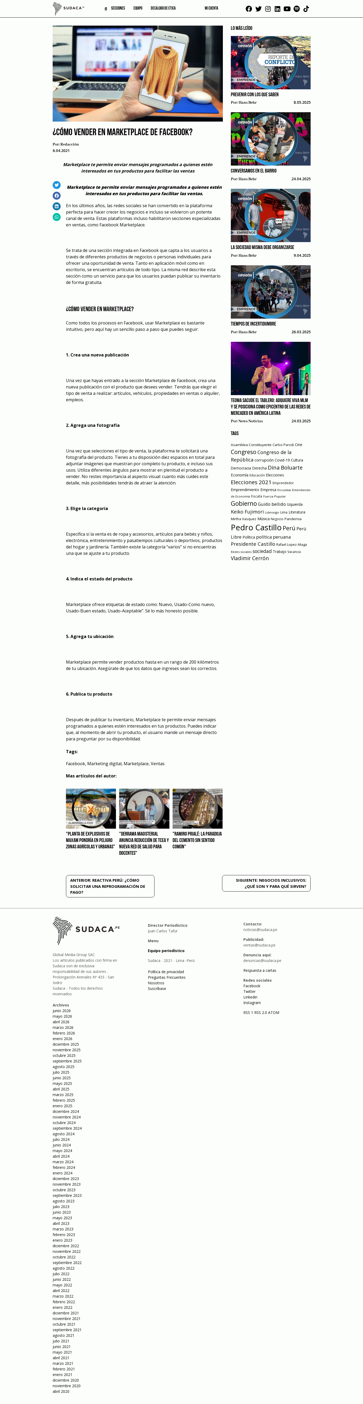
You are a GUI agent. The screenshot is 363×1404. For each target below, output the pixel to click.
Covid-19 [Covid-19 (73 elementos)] (282, 460)
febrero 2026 (64, 1033)
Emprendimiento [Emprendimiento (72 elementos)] (245, 489)
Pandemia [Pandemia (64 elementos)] (293, 518)
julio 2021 (61, 1340)
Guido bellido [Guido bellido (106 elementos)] (272, 504)
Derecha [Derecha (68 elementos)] (259, 468)
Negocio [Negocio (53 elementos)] (277, 519)
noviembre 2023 (67, 1184)
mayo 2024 (62, 1150)
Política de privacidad (166, 971)
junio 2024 (62, 1145)
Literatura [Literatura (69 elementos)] (297, 512)
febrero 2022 (64, 1301)
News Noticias (251, 421)
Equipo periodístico (166, 950)
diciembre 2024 (66, 1111)
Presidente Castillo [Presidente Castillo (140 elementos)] (253, 543)
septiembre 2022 (67, 1262)
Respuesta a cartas (259, 970)
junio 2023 (62, 1212)
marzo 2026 (63, 1027)
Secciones (118, 8)
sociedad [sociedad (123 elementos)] (262, 551)
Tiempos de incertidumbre (253, 324)
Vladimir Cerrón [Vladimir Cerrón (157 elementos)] (250, 558)
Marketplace (136, 764)
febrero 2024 (64, 1167)
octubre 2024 (64, 1122)
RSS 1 (248, 1012)
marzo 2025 (63, 1094)
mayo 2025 (62, 1083)
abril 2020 (61, 1391)
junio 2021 (62, 1346)
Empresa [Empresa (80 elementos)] (268, 489)
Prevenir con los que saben (255, 95)
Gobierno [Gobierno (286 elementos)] (244, 503)
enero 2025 (62, 1105)
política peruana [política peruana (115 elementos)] (273, 537)
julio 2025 (61, 1072)
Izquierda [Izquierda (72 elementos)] (295, 504)
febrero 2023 (64, 1234)
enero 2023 (62, 1240)
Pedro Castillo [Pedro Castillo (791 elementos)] (256, 527)
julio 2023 (61, 1206)
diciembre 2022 (66, 1245)
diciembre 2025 (66, 1044)
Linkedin (250, 997)
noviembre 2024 (67, 1117)
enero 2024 (62, 1173)
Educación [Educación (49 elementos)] (257, 475)
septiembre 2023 (67, 1195)
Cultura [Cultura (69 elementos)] (297, 460)
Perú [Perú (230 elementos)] (289, 528)
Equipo (137, 8)
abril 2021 (61, 1357)
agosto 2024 (63, 1133)
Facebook (75, 764)
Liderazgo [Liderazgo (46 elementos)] (272, 512)
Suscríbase (157, 988)
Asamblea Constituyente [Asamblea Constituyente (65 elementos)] (251, 444)
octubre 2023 (64, 1189)
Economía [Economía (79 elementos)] (239, 475)
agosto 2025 (63, 1066)
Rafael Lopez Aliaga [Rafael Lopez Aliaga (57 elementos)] (291, 544)
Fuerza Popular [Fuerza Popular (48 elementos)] (274, 496)
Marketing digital (104, 764)
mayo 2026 (62, 1016)
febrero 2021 (64, 1368)
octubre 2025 (64, 1055)
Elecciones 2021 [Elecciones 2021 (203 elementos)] (251, 482)
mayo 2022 (62, 1284)
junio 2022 (62, 1279)
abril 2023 (61, 1223)
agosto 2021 (63, 1335)
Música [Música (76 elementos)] (263, 518)
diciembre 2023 (66, 1178)
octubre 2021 (64, 1324)
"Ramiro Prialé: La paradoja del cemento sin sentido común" (197, 841)
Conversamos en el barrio (254, 171)
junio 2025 (62, 1077)
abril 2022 (61, 1290)
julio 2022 (61, 1273)
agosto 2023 (63, 1201)
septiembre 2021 (67, 1329)
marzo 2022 (63, 1296)
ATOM (273, 1012)
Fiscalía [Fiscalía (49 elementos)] (256, 496)
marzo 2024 (63, 1161)
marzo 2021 (63, 1363)
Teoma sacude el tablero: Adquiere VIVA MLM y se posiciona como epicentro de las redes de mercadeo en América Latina (271, 407)
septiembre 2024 (67, 1128)
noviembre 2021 (67, 1318)
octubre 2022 (64, 1256)
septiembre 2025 (67, 1061)
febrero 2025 (64, 1100)
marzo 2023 (63, 1228)
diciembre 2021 (66, 1312)
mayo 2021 (62, 1352)
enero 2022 (62, 1307)
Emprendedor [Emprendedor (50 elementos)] (283, 483)
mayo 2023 (62, 1217)
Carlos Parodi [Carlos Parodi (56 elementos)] (283, 445)
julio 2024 (61, 1139)
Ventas (158, 764)
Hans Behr (248, 102)
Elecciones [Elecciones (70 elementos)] (275, 475)
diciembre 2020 (66, 1380)
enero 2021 (62, 1374)
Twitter (249, 991)
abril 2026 (61, 1021)
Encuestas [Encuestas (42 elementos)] (284, 490)
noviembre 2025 (67, 1049)
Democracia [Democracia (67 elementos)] (241, 468)
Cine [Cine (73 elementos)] (298, 444)
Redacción (69, 144)
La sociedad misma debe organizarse (262, 247)
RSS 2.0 (260, 1012)
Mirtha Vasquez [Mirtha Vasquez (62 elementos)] (243, 518)
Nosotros (156, 982)
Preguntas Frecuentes (167, 977)
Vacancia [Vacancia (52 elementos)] (294, 551)
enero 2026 (62, 1038)
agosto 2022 (63, 1268)
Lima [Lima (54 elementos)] (283, 512)
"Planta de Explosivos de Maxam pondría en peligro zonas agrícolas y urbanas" (90, 841)
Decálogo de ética (163, 8)
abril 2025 (61, 1089)
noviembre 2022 (67, 1251)
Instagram (252, 1002)
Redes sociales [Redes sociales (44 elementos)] (241, 552)
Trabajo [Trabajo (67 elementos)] (279, 551)
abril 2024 (61, 1156)
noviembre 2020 (67, 1385)
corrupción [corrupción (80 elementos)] (264, 460)
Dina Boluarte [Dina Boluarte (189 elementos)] (285, 467)
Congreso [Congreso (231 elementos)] (243, 452)
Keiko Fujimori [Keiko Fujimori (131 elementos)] (247, 511)
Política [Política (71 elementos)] (249, 537)
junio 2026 (62, 1010)
